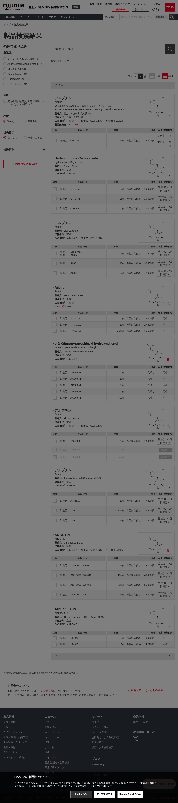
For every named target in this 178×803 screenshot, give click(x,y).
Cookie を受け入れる (130, 794)
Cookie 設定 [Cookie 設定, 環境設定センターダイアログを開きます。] (81, 794)
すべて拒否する (104, 794)
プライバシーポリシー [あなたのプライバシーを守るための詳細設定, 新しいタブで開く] (101, 786)
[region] (89, 787)
